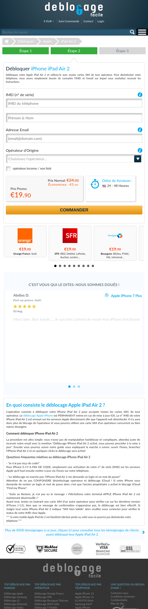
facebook (123, 603)
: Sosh (25, 253)
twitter (132, 603)
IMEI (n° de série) (20, 94)
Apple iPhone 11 (84, 563)
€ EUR (48, 21)
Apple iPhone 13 (84, 559)
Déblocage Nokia (13, 573)
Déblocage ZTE (12, 584)
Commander (74, 210)
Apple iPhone (82, 573)
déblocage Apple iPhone (38, 382)
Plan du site (117, 569)
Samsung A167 (83, 570)
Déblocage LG (12, 566)
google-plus (142, 603)
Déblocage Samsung (15, 563)
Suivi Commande (69, 21)
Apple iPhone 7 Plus (126, 295)
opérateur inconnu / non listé (32, 168)
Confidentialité (119, 566)
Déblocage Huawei (14, 577)
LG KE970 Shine (84, 566)
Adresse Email (17, 129)
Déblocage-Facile (74, 9)
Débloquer (26, 41)
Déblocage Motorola (15, 570)
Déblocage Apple (13, 559)
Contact (88, 21)
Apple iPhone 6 (83, 584)
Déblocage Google (14, 580)
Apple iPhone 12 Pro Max (89, 577)
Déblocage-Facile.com (74, 537)
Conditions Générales (123, 562)
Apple (47, 41)
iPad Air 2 (68, 41)
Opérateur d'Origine (22, 150)
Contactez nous (119, 559)
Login (101, 21)
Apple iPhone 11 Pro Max (89, 580)
